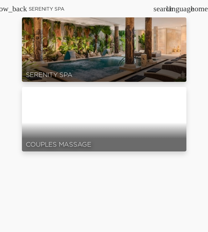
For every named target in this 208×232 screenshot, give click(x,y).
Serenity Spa (46, 9)
